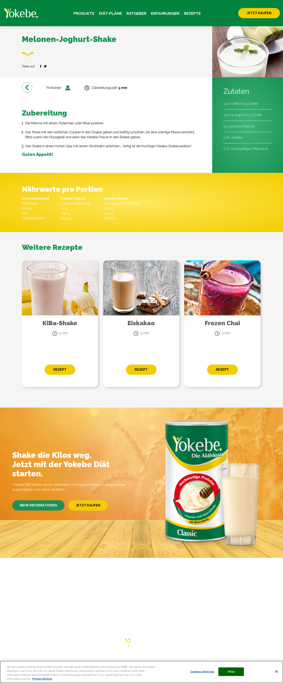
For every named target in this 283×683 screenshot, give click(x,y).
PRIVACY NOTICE (192, 660)
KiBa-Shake (59, 323)
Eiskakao (141, 323)
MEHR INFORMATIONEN (38, 505)
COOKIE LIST (259, 660)
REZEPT (59, 370)
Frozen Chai (222, 323)
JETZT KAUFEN (259, 13)
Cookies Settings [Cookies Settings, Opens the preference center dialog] (202, 671)
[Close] (276, 671)
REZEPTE (192, 13)
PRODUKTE (83, 13)
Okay (231, 671)
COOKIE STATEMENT (227, 660)
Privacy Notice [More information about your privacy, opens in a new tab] (42, 679)
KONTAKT (166, 660)
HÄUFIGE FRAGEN (139, 660)
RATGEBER (136, 13)
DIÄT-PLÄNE (110, 13)
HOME (18, 660)
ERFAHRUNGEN (165, 13)
